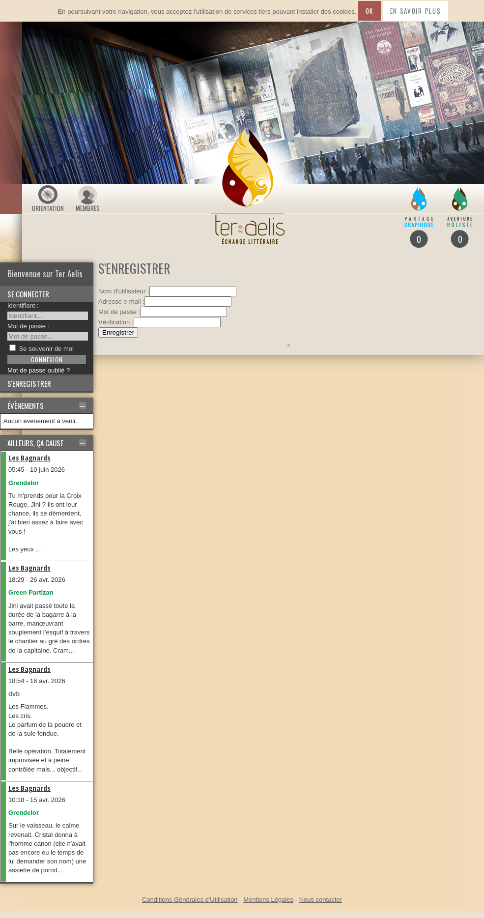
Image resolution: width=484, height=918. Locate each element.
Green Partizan (31, 592)
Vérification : (116, 322)
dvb (14, 693)
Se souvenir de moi (46, 348)
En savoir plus (415, 11)
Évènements (25, 405)
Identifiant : (23, 305)
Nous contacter (320, 899)
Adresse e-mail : (121, 301)
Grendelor (23, 483)
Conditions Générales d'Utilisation (190, 899)
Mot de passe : (28, 326)
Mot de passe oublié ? (38, 370)
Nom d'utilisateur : (123, 291)
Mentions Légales (268, 899)
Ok (369, 11)
